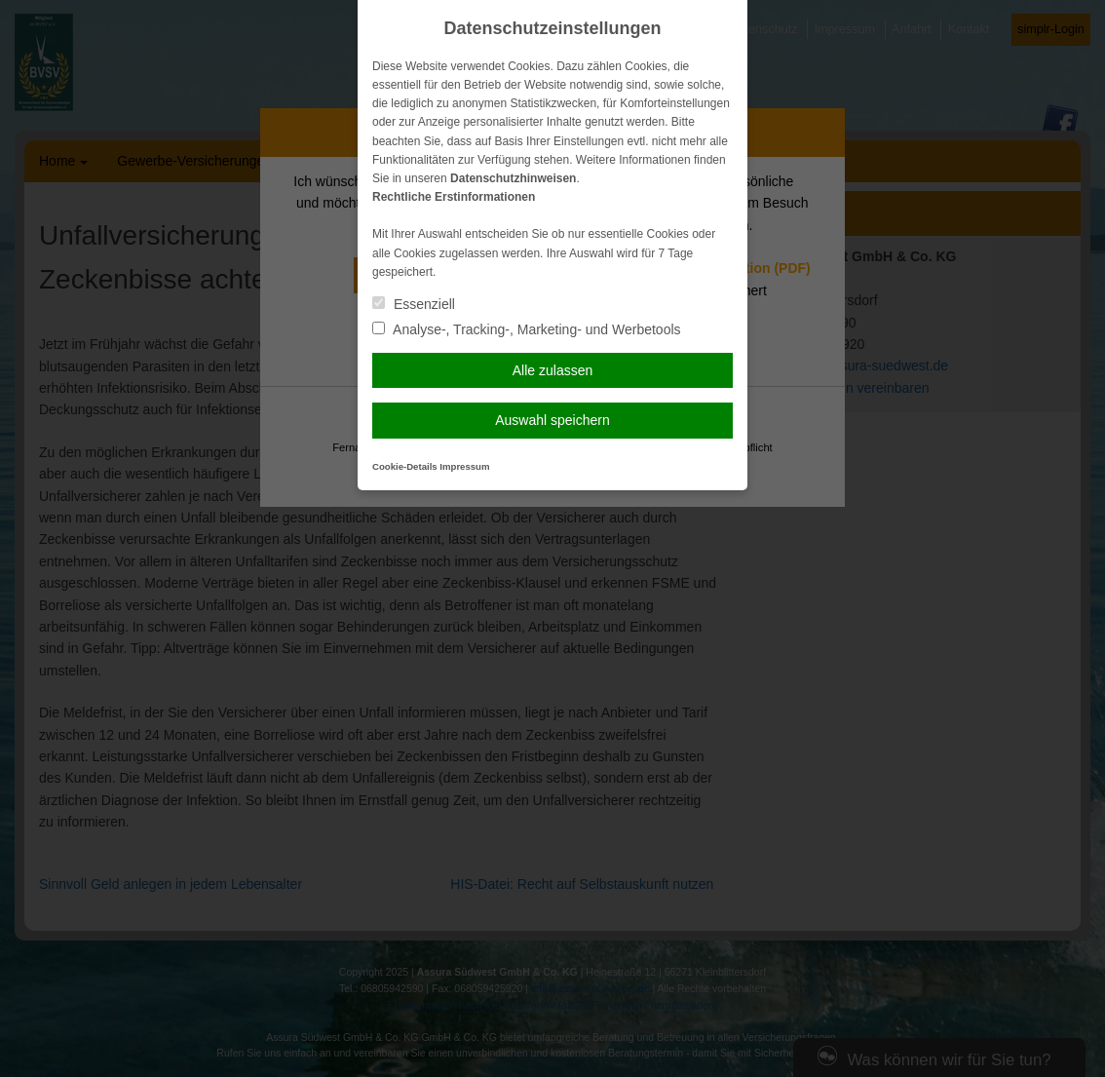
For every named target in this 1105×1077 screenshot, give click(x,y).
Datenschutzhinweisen (513, 178)
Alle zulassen (553, 370)
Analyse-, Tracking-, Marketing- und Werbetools (526, 329)
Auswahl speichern (552, 420)
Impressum (464, 466)
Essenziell (413, 304)
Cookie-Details (405, 466)
